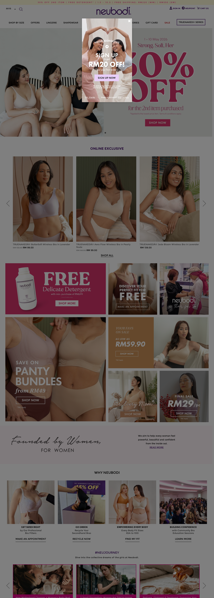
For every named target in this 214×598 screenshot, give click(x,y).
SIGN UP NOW (107, 77)
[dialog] (107, 60)
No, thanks (90, 97)
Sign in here (123, 97)
